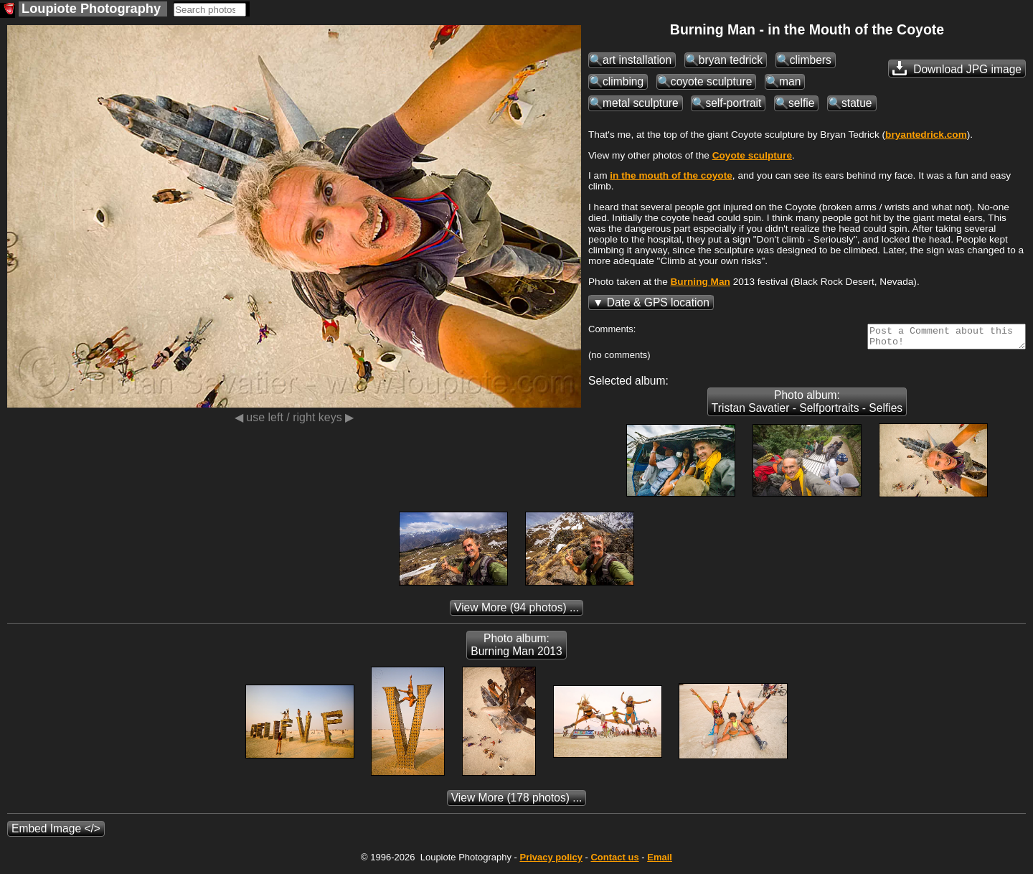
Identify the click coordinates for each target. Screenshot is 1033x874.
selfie (801, 103)
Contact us (614, 861)
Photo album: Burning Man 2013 (516, 649)
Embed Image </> (55, 833)
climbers (810, 60)
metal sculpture (641, 103)
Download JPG (957, 68)
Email (659, 861)
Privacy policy (550, 861)
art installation (637, 60)
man (790, 81)
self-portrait (733, 103)
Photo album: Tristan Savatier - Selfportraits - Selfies (807, 405)
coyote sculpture (712, 81)
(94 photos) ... (516, 612)
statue (856, 103)
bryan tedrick (731, 60)
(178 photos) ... (516, 802)
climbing (623, 81)
